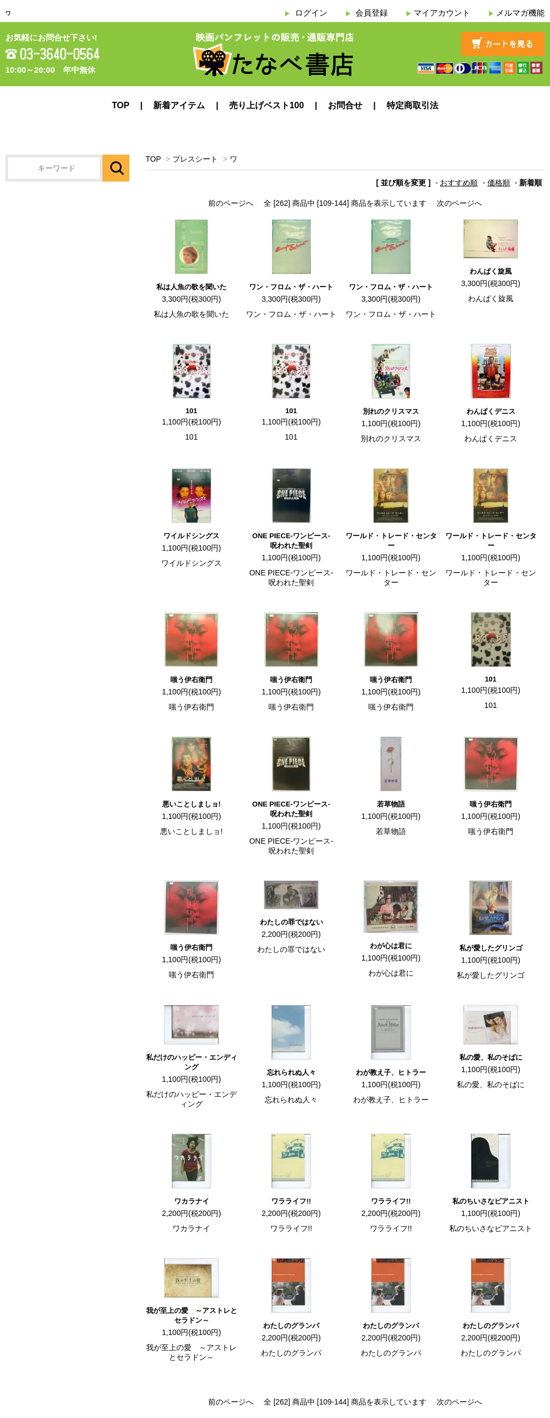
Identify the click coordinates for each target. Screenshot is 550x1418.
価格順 (498, 182)
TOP (120, 105)
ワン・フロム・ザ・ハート (291, 287)
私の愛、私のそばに (490, 1057)
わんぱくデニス (490, 411)
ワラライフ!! (291, 1201)
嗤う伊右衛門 (191, 680)
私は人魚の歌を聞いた (191, 287)
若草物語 (391, 804)
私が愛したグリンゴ (490, 948)
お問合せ (345, 105)
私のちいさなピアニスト (491, 1201)
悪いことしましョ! (191, 804)
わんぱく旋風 (491, 271)
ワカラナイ (191, 1201)
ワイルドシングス (191, 536)
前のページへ (230, 203)
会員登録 (371, 12)
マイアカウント (442, 12)
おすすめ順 (459, 182)
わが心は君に (391, 946)
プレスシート (195, 159)
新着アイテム (179, 105)
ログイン (311, 12)
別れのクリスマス (391, 411)
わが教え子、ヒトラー (391, 1072)
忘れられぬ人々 (291, 1072)
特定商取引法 (412, 105)
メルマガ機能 (520, 12)
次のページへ (459, 203)
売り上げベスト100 (266, 105)
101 (191, 411)
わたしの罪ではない (291, 922)
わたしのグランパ (291, 1326)
